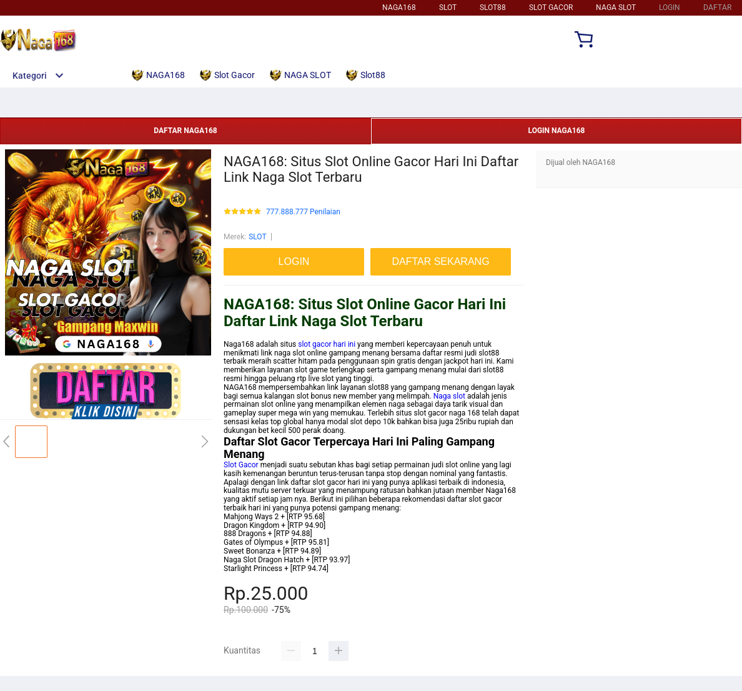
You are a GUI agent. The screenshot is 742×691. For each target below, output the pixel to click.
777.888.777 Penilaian (303, 212)
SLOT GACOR (551, 7)
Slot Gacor (241, 464)
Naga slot (449, 396)
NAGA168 (399, 7)
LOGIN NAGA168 (556, 130)
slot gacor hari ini (326, 344)
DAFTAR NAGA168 (185, 130)
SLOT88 (493, 7)
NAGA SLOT (616, 7)
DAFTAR (717, 7)
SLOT (448, 7)
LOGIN (669, 7)
